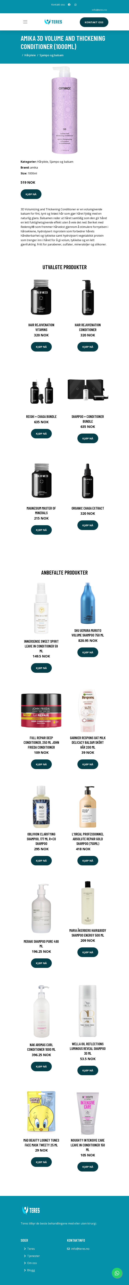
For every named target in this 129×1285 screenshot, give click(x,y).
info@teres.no (99, 9)
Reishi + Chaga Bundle (41, 416)
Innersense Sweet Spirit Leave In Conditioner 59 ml (41, 646)
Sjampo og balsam (51, 55)
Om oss (32, 1263)
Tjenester (33, 1256)
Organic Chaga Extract (88, 508)
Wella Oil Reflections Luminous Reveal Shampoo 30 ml (88, 1048)
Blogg (31, 1270)
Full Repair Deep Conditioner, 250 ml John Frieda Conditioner (41, 742)
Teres (31, 1249)
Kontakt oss (94, 22)
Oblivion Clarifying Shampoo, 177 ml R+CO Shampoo (41, 839)
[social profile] (69, 4)
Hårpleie (30, 55)
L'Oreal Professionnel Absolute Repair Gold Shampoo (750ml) (88, 839)
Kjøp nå (31, 194)
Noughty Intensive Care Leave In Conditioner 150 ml (88, 1145)
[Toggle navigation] (25, 22)
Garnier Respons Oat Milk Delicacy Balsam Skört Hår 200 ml (88, 742)
